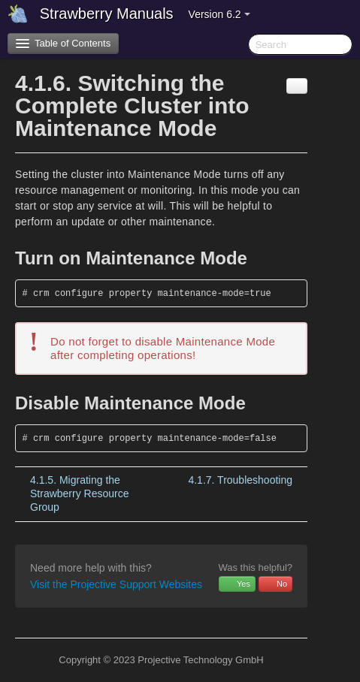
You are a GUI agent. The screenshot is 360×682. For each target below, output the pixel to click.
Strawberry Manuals (107, 13)
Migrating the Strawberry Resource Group (79, 493)
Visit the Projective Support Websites (116, 584)
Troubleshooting (240, 480)
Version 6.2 (219, 14)
